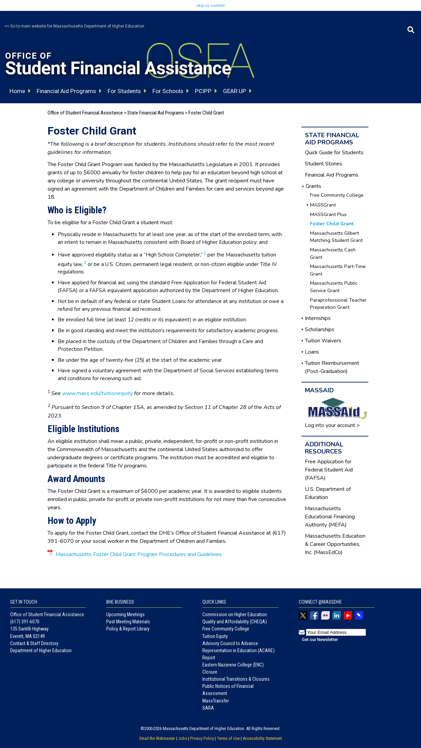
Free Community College (337, 195)
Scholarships (319, 329)
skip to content (210, 5)
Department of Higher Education (41, 650)
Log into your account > (332, 425)
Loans (312, 352)
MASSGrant (323, 204)
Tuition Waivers (323, 340)
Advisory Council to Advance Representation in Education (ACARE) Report (238, 650)
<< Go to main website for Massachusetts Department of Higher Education (74, 26)
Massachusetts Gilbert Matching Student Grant (336, 237)
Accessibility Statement (262, 738)
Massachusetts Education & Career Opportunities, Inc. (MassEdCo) (335, 544)
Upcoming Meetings (125, 614)
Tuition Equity (215, 636)
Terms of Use (228, 738)
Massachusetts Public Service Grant (334, 287)
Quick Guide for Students (334, 152)
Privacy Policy (202, 738)
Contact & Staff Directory (34, 643)
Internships (318, 318)
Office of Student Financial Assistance (85, 113)
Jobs (182, 738)
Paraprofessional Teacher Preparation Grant (338, 304)
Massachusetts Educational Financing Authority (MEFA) (330, 517)
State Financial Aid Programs (155, 113)
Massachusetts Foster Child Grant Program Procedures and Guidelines (139, 554)
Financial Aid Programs (332, 175)
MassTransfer (215, 701)
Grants (313, 186)
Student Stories (323, 163)
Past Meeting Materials (128, 621)
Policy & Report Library (127, 628)
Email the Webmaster (157, 738)
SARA (208, 708)
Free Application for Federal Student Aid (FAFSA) (329, 470)
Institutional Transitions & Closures (236, 679)
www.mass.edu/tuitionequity (97, 393)
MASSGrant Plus (328, 214)
